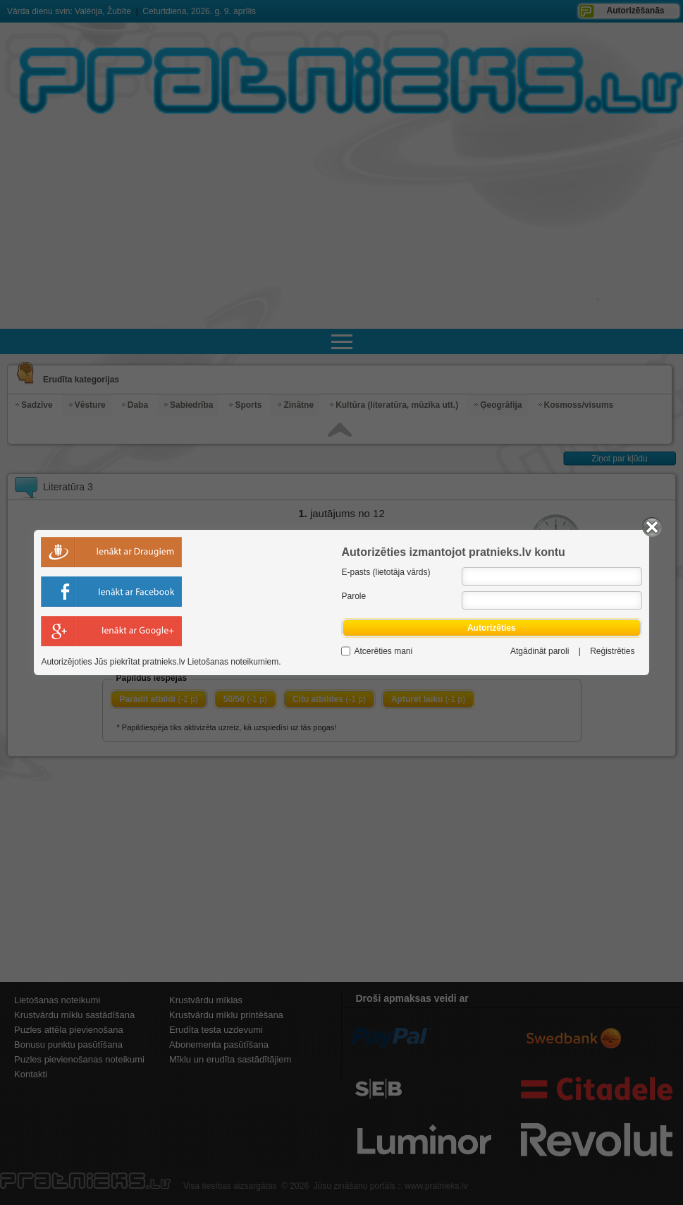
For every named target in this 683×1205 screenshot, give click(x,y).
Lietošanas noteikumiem (232, 662)
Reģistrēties (612, 651)
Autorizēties (491, 628)
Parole (353, 596)
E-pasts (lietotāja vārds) (385, 572)
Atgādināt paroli (539, 651)
